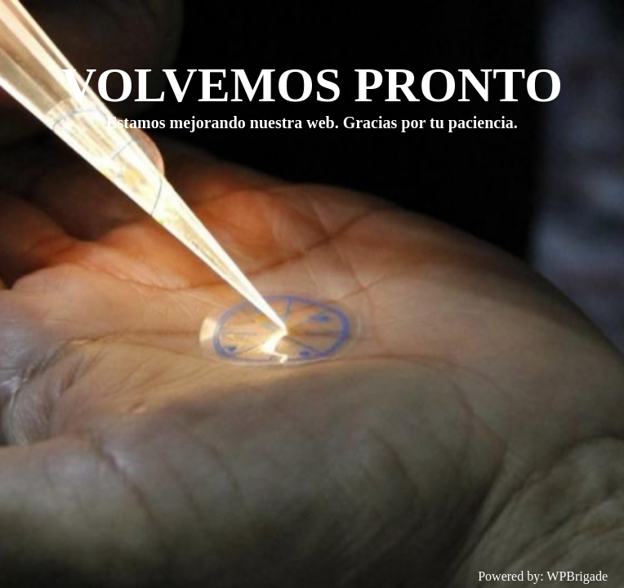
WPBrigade (577, 576)
